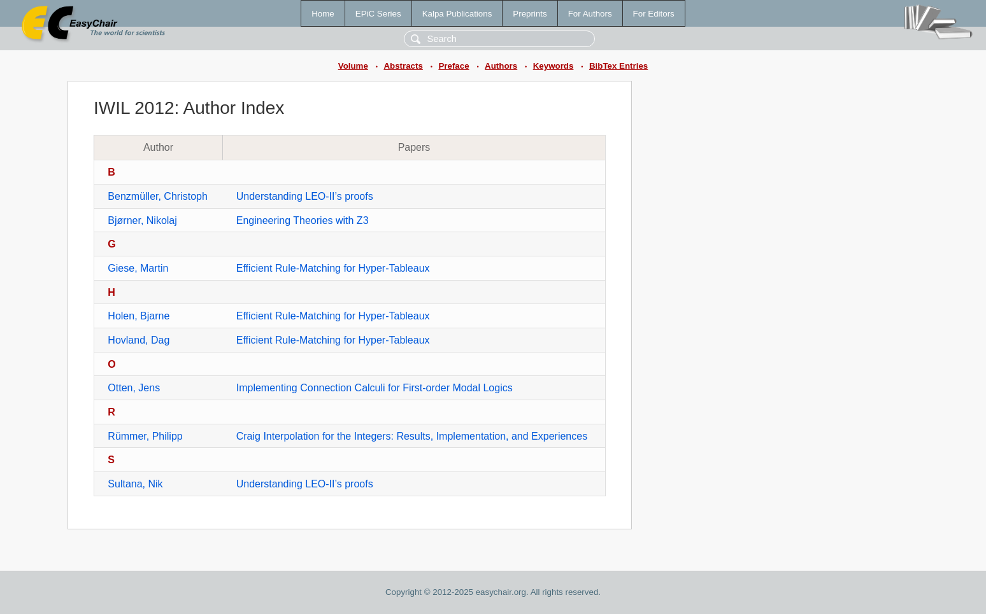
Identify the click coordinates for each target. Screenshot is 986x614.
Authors (501, 66)
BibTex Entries (618, 66)
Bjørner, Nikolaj (142, 220)
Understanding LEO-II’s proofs (304, 196)
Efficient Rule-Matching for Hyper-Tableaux (333, 268)
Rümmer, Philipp (145, 436)
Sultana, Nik (135, 483)
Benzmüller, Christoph (158, 196)
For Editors (654, 13)
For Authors (590, 13)
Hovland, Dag (138, 340)
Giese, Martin (138, 268)
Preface (453, 66)
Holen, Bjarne (138, 315)
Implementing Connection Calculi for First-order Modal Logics (374, 387)
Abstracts (402, 66)
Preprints (530, 13)
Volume (353, 66)
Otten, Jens (134, 387)
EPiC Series (378, 13)
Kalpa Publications (457, 13)
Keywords (553, 66)
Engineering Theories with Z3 (302, 220)
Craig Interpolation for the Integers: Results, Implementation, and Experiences (411, 436)
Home (322, 13)
